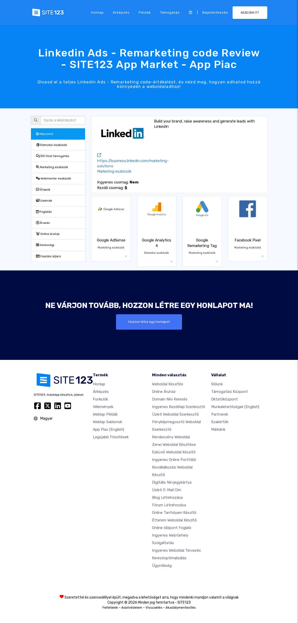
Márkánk (218, 429)
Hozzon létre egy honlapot (149, 322)
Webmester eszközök (53, 178)
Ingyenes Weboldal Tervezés (176, 550)
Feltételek (110, 608)
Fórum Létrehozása (169, 505)
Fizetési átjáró (48, 256)
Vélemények (103, 407)
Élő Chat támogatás (52, 156)
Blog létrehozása (167, 497)
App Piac (108, 429)
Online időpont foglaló (171, 528)
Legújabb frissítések (111, 437)
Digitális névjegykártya (172, 482)
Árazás (43, 223)
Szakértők (219, 422)
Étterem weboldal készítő (174, 520)
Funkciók (100, 399)
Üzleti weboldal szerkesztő (175, 414)
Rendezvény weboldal (171, 437)
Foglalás (44, 211)
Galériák (44, 200)
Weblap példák (105, 414)
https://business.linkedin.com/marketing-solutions (133, 160)
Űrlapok (43, 189)
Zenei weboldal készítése (174, 445)
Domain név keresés (170, 399)
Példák (145, 12)
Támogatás (170, 12)
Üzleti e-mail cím (166, 490)
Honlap (97, 12)
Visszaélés (153, 608)
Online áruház (48, 234)
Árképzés (121, 12)
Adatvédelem (131, 608)
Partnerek (219, 414)
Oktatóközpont (224, 399)
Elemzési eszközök (51, 145)
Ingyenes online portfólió (174, 460)
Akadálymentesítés (181, 608)
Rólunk (217, 384)
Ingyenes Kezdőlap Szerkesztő (178, 407)
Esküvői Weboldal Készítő (174, 452)
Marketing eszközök (52, 167)
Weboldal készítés (167, 384)
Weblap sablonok (107, 422)
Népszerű (44, 134)
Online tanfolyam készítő (174, 513)
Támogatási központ (229, 392)
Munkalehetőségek (235, 407)
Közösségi (45, 245)
